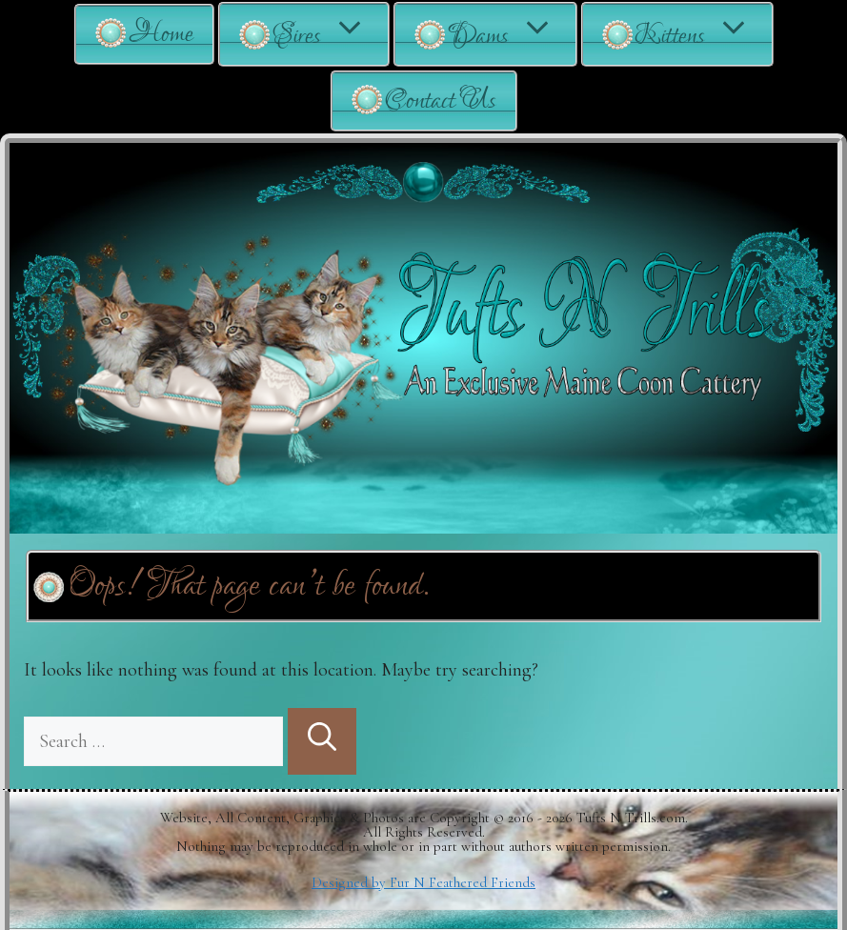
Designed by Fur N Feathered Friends (423, 882)
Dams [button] (511, 34)
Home (161, 33)
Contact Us (440, 100)
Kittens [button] (703, 34)
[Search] (322, 741)
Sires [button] (330, 34)
